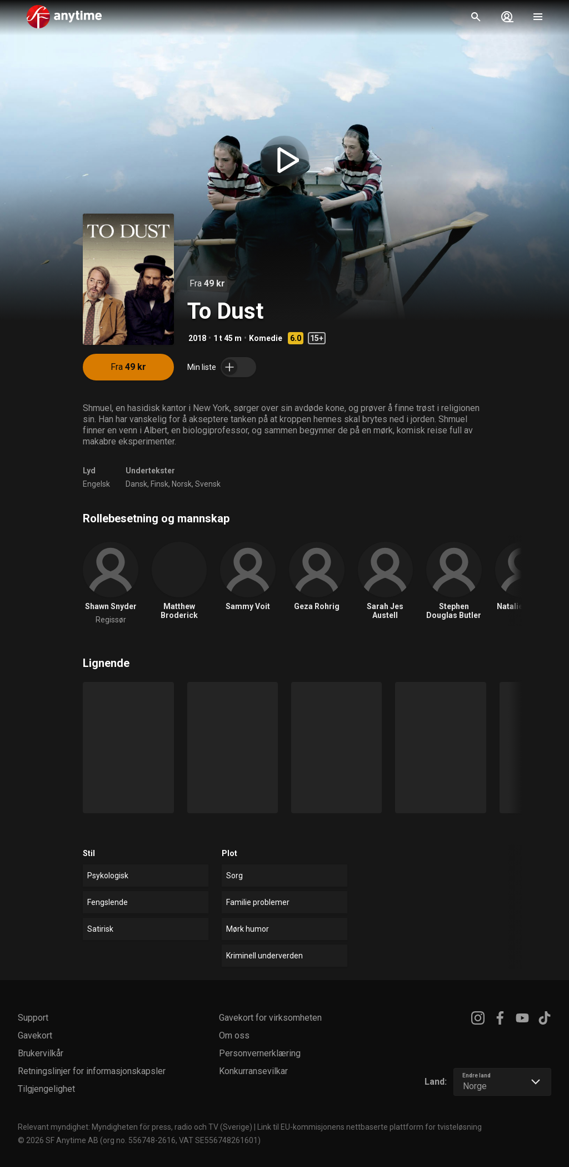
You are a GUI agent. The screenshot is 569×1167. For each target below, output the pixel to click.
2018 (197, 338)
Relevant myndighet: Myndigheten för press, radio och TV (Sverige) (135, 1127)
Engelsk (96, 483)
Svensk (208, 483)
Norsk (182, 483)
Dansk (136, 483)
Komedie (265, 338)
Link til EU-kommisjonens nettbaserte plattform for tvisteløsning (369, 1127)
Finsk (159, 483)
